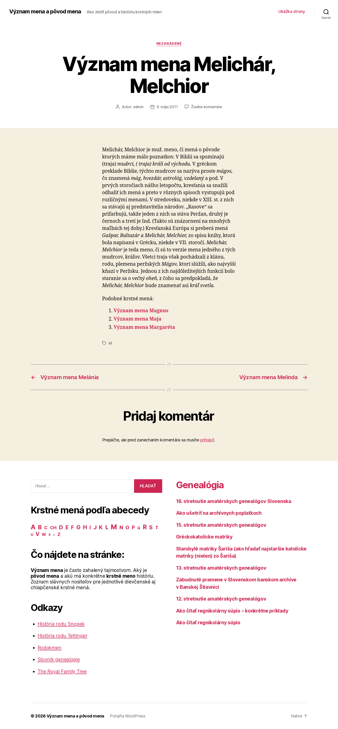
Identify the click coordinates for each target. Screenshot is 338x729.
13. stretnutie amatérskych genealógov (221, 568)
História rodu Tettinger (62, 636)
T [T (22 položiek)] (157, 527)
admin (138, 106)
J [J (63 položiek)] (95, 527)
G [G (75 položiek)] (78, 527)
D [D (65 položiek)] (61, 527)
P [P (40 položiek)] (133, 527)
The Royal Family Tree (62, 671)
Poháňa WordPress (127, 716)
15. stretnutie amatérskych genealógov (221, 525)
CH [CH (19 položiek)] (53, 527)
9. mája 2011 (167, 106)
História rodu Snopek (61, 624)
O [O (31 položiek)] (127, 527)
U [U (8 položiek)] (32, 535)
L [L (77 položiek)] (106, 527)
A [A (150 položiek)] (33, 527)
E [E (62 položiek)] (67, 527)
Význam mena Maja (138, 319)
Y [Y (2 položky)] (54, 535)
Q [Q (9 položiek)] (138, 528)
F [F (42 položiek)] (72, 527)
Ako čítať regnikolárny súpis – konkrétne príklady (232, 611)
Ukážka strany (291, 11)
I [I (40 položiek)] (90, 527)
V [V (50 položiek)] (37, 534)
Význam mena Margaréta (144, 327)
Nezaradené (169, 44)
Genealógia (200, 485)
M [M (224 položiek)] (114, 527)
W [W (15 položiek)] (44, 534)
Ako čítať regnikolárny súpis (208, 622)
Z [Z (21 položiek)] (58, 534)
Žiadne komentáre (206, 106)
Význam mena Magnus (141, 311)
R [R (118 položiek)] (145, 527)
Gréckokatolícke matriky (204, 537)
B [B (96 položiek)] (40, 527)
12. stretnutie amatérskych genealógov (221, 599)
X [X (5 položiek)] (49, 535)
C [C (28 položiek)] (46, 527)
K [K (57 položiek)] (101, 527)
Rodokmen (50, 648)
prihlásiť (207, 439)
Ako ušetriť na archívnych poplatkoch (219, 513)
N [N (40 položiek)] (121, 527)
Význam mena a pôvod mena (45, 11)
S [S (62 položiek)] (151, 527)
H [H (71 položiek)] (85, 527)
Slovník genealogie (59, 659)
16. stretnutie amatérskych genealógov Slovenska (233, 501)
